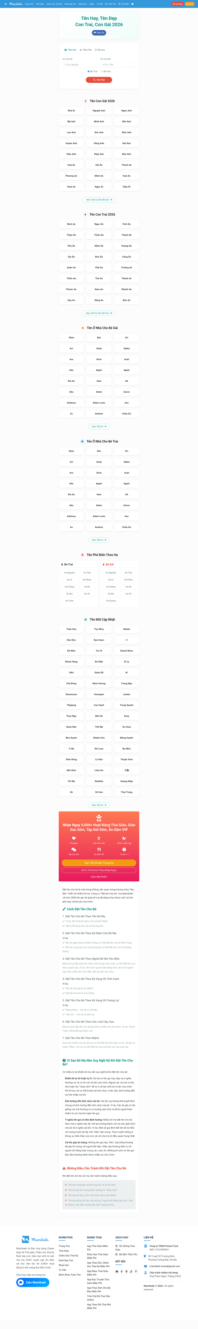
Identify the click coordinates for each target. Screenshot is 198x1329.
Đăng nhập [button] (177, 4)
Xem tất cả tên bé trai (99, 313)
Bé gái (107, 71)
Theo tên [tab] (89, 50)
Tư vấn (100, 4)
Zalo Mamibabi (32, 1283)
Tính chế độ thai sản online (98, 1298)
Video (91, 4)
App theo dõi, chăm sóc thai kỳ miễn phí (98, 1265)
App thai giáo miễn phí (97, 1248)
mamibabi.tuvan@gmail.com (165, 1266)
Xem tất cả (99, 427)
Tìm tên (99, 80)
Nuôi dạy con (70, 4)
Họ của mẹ (105, 59)
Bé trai (94, 71)
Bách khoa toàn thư (70, 1275)
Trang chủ (29, 4)
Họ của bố (67, 59)
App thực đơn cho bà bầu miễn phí (98, 1290)
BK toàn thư (110, 4)
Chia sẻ (99, 32)
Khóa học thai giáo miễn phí (97, 1256)
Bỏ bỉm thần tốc (126, 1254)
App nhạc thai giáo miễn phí (97, 1273)
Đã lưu (106, 50)
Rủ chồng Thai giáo (125, 1248)
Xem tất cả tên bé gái (99, 200)
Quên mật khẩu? (99, 877)
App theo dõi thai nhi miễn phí (99, 1307)
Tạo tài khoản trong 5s (99, 863)
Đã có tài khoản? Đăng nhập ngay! (99, 870)
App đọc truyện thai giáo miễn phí (98, 1282)
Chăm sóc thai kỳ (54, 4)
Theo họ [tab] (71, 50)
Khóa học (82, 4)
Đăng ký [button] (189, 4)
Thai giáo (40, 4)
